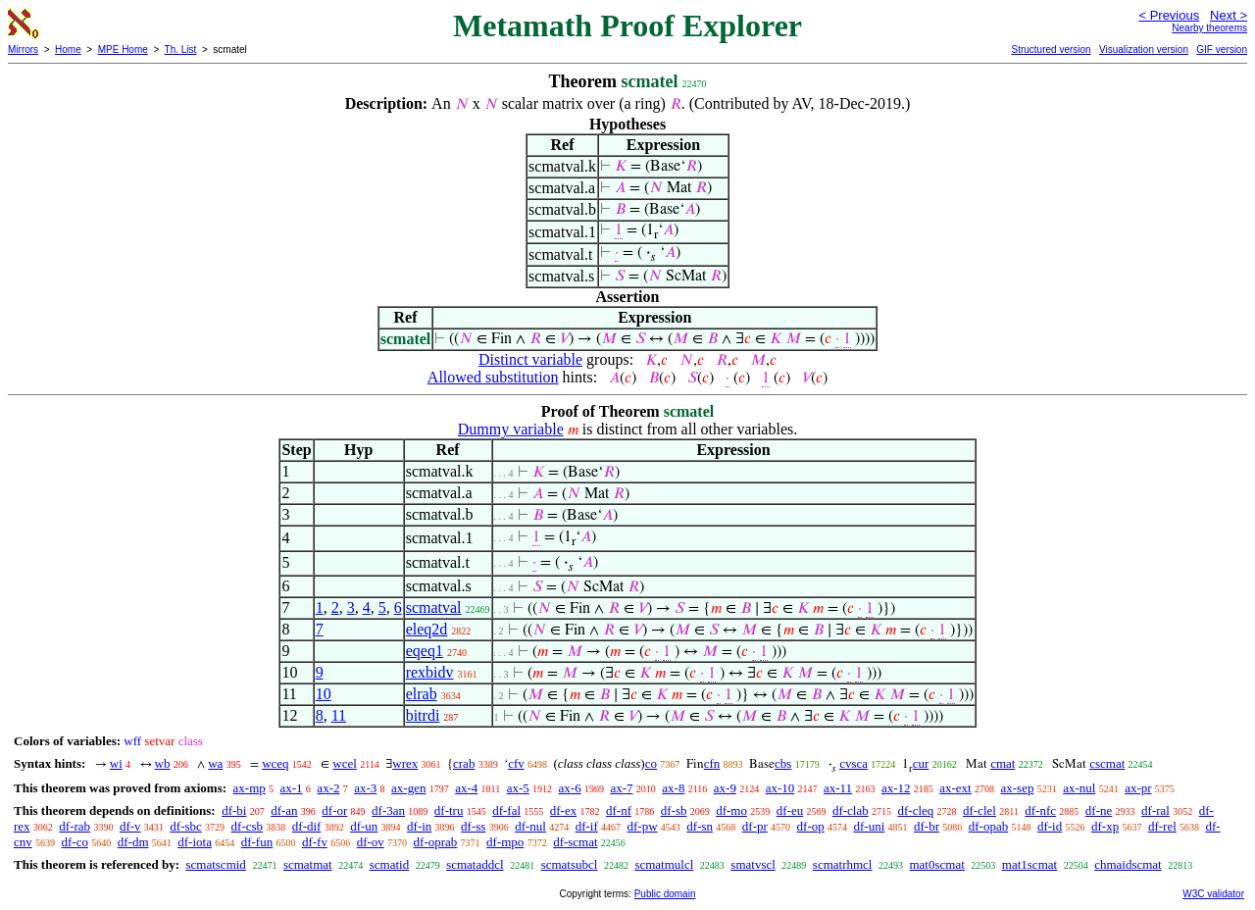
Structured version (1050, 49)
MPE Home (123, 49)
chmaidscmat (1128, 864)
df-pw (643, 826)
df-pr (755, 826)
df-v (130, 826)
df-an (284, 810)
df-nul (530, 826)
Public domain (665, 893)
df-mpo (505, 841)
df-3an (388, 810)
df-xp (1105, 826)
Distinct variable (530, 359)
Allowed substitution (493, 377)
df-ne (1098, 810)
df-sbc (186, 826)
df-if (587, 826)
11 (338, 715)
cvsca (853, 763)
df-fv (314, 841)
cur (921, 763)
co (651, 763)
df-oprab (436, 841)
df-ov (370, 841)
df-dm (133, 841)
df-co (75, 841)
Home (68, 49)
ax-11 (838, 788)
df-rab (74, 826)
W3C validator (1213, 893)
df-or (334, 810)
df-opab (988, 826)
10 (323, 693)
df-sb (674, 810)
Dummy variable (511, 429)
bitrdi (423, 715)
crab (464, 763)
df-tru (449, 810)
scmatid (389, 864)
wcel (344, 763)
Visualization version (1143, 49)
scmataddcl (474, 864)
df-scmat (575, 841)
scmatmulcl (663, 864)
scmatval (434, 607)
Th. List (181, 49)
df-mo (731, 810)
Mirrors (23, 49)
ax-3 (365, 788)
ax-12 (896, 788)
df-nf (618, 810)
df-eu (790, 810)
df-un (363, 826)
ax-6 (570, 788)
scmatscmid (215, 864)
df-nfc (1040, 810)
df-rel (1162, 826)
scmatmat (307, 864)
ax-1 (291, 788)
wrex (405, 763)
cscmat (1107, 763)
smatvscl (753, 864)
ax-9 (725, 788)
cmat (1002, 763)
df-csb (247, 826)
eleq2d (427, 629)
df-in (419, 826)
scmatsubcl (569, 864)
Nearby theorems (1209, 28)
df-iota (194, 841)
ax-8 (673, 788)
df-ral (1155, 810)
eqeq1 (424, 650)
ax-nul (1079, 788)
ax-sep (1016, 788)
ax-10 (780, 788)
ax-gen (408, 788)
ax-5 (518, 788)
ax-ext (955, 788)
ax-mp (249, 788)
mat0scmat (936, 864)
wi (116, 763)
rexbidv (430, 672)
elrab (421, 693)
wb (163, 763)
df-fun (257, 841)
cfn (712, 763)
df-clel (979, 810)
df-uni (868, 826)
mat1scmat (1029, 864)
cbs (783, 763)
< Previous (1168, 15)
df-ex (563, 810)
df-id (1049, 826)
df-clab (850, 810)
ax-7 (621, 788)
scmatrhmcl (843, 864)
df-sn (699, 826)
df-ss (473, 826)
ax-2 (328, 788)
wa (215, 763)
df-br (926, 826)
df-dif (307, 826)
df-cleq (915, 810)
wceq (275, 763)
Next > (1228, 15)
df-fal (506, 810)
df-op (811, 826)
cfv (516, 763)
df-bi (234, 810)
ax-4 (466, 788)
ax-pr (1138, 788)
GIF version (1221, 49)
